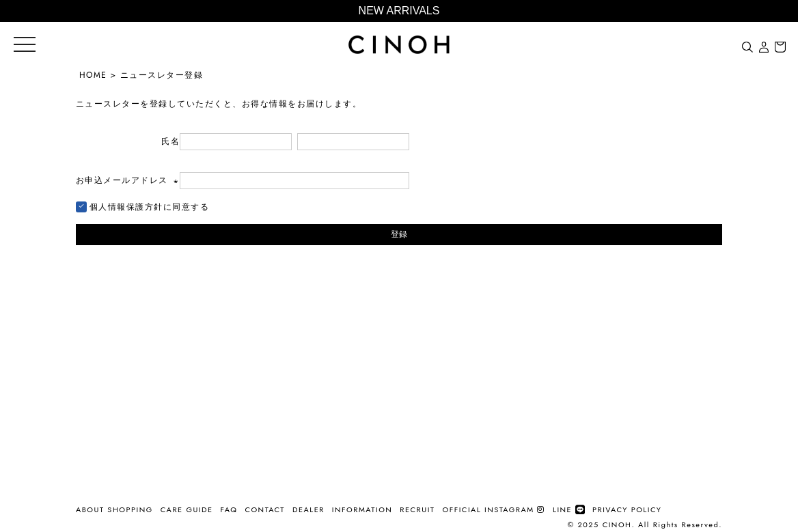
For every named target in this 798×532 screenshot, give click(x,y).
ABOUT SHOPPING (114, 509)
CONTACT (265, 509)
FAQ (229, 509)
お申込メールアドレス (128, 180)
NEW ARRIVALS (399, 10)
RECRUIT (417, 509)
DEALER (308, 509)
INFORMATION (362, 509)
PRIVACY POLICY (626, 509)
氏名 (170, 141)
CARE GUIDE (187, 509)
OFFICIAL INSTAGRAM (493, 509)
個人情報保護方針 (126, 207)
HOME (93, 75)
